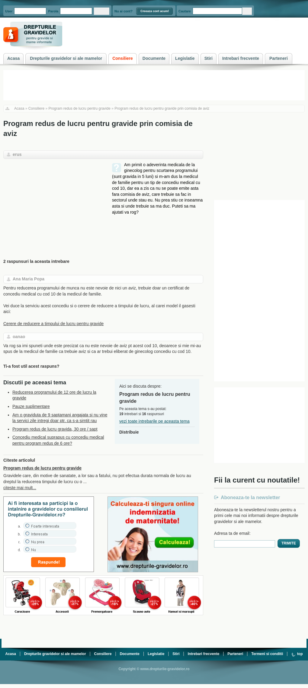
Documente (130, 654)
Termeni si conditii (267, 654)
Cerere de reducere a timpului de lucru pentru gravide (53, 323)
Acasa (19, 108)
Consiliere (36, 108)
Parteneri (235, 654)
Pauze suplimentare (31, 406)
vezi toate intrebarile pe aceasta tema (154, 421)
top (297, 654)
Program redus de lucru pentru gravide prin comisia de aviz (161, 108)
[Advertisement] (54, 204)
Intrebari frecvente (204, 654)
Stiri (175, 654)
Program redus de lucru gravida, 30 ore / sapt (55, 429)
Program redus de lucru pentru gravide (79, 108)
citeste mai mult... (19, 487)
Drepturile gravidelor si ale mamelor (55, 654)
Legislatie (156, 654)
